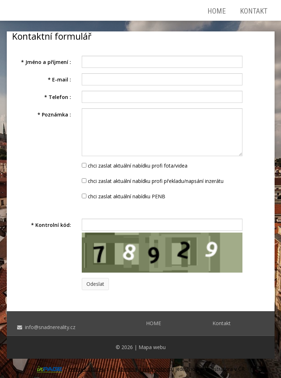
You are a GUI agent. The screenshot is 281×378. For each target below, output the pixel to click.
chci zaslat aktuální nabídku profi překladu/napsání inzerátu (153, 181)
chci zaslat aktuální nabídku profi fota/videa (134, 165)
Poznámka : (54, 114)
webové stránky (87, 368)
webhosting (156, 368)
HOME (216, 11)
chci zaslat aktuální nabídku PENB (123, 196)
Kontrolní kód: (51, 225)
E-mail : (59, 79)
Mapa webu (152, 347)
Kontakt (253, 11)
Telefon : (57, 97)
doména (127, 368)
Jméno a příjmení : (46, 62)
